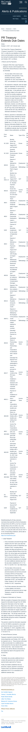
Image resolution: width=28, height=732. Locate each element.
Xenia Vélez (4, 706)
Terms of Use (4, 722)
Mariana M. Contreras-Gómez (9, 701)
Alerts (25, 16)
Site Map (3, 723)
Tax (2, 711)
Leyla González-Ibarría (7, 703)
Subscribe (24, 18)
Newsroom (8, 28)
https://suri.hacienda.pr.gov (8, 535)
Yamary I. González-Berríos (8, 694)
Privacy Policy (18, 722)
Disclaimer (11, 722)
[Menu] (20, 2)
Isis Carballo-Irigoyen (6, 692)
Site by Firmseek (10, 723)
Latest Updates (17, 16)
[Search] (26, 2)
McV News (15, 18)
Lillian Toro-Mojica (6, 699)
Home (2, 28)
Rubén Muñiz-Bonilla (6, 696)
